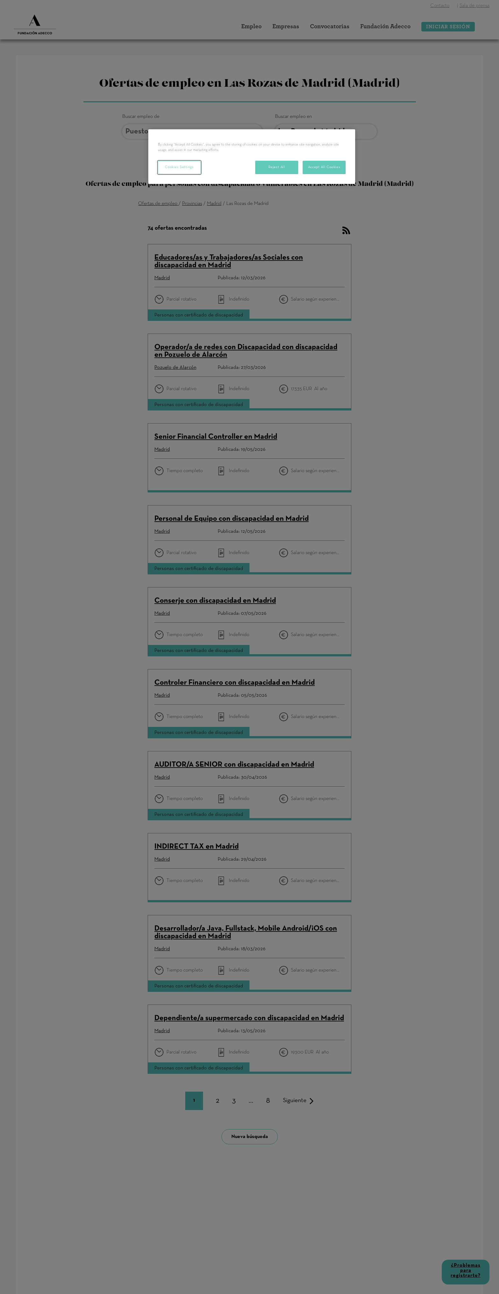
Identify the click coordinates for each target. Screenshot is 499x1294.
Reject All (276, 167)
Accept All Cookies (324, 167)
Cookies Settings (179, 167)
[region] (251, 156)
